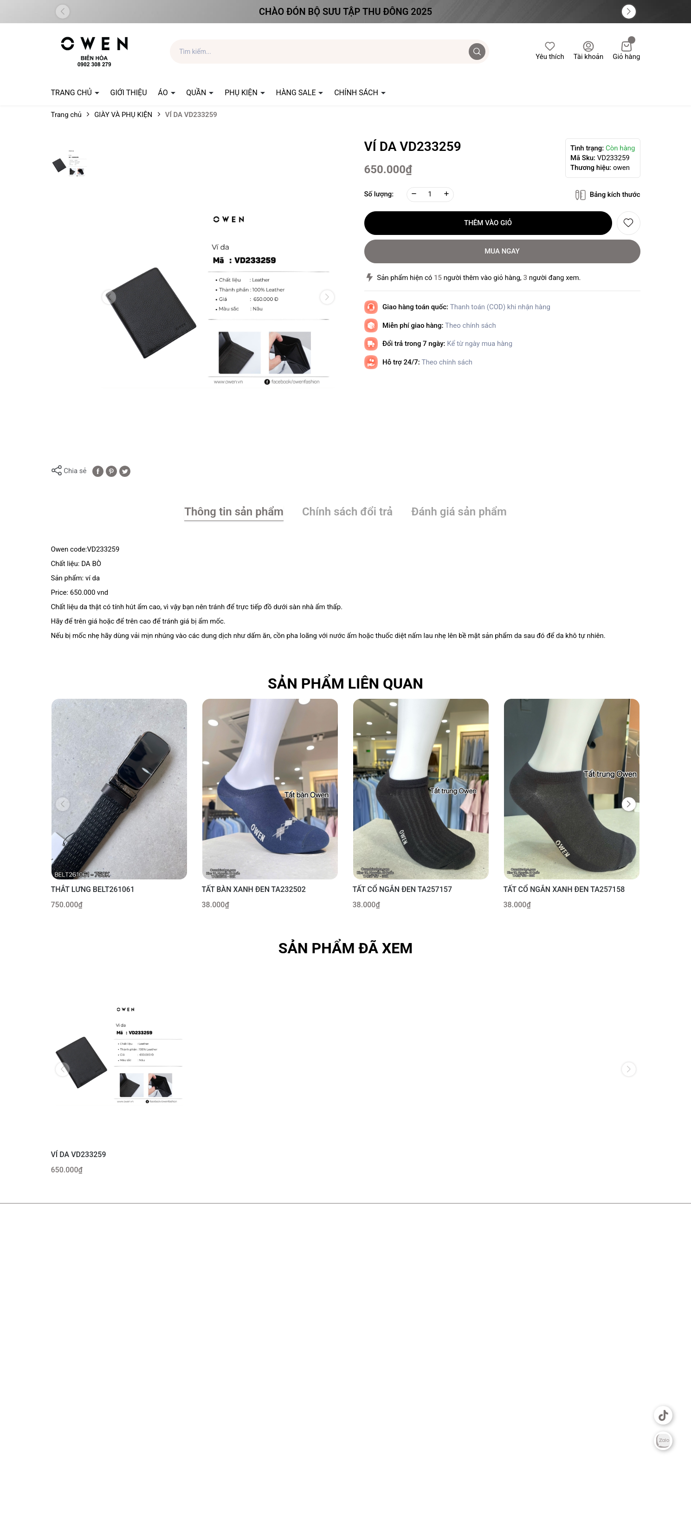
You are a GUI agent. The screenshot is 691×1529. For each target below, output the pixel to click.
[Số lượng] (430, 194)
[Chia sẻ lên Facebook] (97, 471)
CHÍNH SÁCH (357, 92)
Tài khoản (589, 51)
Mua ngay (502, 251)
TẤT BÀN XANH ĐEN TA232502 (254, 889)
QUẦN (197, 92)
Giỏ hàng (626, 51)
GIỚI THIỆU (128, 92)
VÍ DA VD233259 (78, 1154)
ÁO (163, 92)
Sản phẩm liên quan (345, 683)
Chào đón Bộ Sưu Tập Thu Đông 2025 (345, 11)
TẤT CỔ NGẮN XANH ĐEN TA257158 (564, 889)
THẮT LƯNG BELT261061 (93, 889)
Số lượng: (379, 194)
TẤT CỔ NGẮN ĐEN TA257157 (402, 889)
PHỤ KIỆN (242, 92)
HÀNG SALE (297, 92)
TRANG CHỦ (72, 92)
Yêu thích (550, 51)
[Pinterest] (111, 471)
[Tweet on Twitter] (124, 471)
